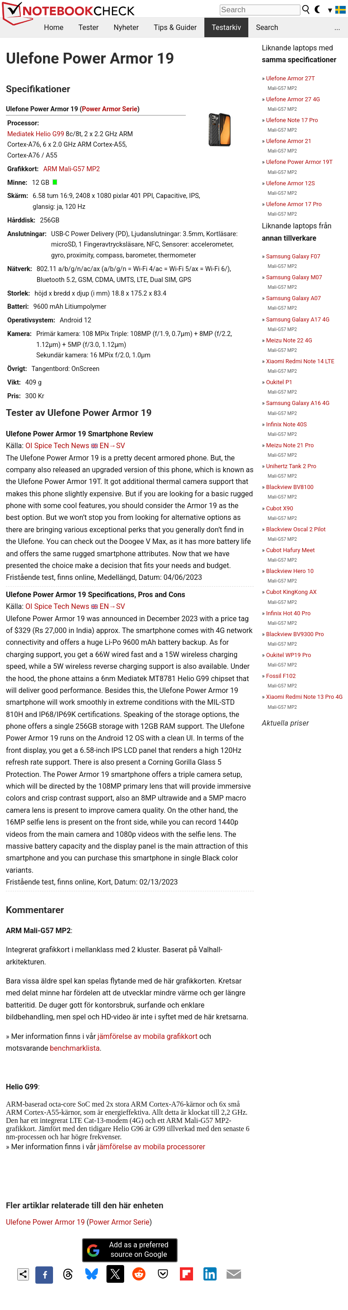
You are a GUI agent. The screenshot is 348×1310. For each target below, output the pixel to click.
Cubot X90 (279, 508)
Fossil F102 (281, 675)
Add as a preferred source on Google (127, 1250)
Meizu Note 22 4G (289, 340)
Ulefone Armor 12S (290, 183)
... (337, 27)
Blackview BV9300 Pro (295, 634)
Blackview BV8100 (290, 487)
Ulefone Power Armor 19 (45, 1222)
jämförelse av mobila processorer (151, 1146)
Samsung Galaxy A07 (293, 298)
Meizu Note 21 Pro (290, 445)
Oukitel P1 (279, 382)
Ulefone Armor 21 (288, 141)
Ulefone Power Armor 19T (299, 161)
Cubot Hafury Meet (290, 550)
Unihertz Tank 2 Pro (291, 466)
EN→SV (112, 445)
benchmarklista (75, 1048)
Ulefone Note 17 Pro (292, 120)
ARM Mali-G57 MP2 (71, 169)
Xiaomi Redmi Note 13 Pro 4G (304, 696)
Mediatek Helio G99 (35, 134)
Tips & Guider (175, 27)
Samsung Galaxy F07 (293, 256)
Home (53, 27)
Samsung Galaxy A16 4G (297, 403)
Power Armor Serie (109, 109)
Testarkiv (226, 27)
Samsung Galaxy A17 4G (297, 319)
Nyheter (126, 27)
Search (267, 27)
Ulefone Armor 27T (290, 78)
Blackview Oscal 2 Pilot (296, 529)
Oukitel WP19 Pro (288, 655)
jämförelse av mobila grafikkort (147, 1036)
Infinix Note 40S (286, 424)
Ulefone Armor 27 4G (293, 99)
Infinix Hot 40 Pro (288, 613)
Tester (88, 27)
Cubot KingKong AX (291, 591)
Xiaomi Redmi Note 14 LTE (300, 361)
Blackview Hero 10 (290, 571)
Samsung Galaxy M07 (294, 277)
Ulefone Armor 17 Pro (294, 204)
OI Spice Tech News (57, 445)
